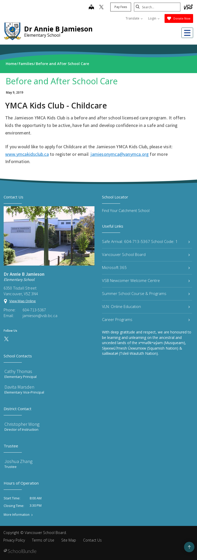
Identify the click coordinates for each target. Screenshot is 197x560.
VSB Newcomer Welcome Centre (146, 280)
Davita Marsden (19, 387)
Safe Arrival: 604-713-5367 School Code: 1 (146, 241)
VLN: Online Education (146, 306)
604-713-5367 (34, 309)
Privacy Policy (14, 540)
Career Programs (146, 319)
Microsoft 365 (146, 267)
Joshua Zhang (18, 461)
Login (154, 18)
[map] (91, 7)
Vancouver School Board (146, 254)
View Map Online (22, 301)
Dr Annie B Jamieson (58, 29)
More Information (17, 515)
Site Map (68, 540)
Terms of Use (43, 540)
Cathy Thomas (18, 371)
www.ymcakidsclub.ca (27, 154)
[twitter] (101, 7)
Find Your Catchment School (126, 210)
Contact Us (92, 540)
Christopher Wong (21, 424)
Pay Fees (120, 7)
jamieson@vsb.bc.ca (40, 315)
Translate (134, 18)
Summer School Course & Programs (146, 293)
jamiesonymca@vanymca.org (120, 154)
